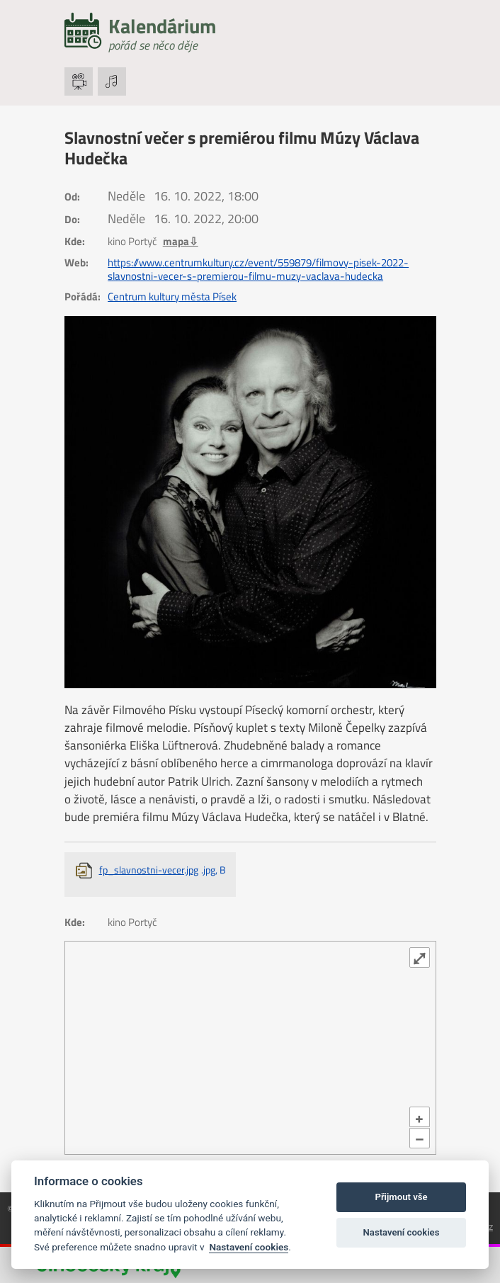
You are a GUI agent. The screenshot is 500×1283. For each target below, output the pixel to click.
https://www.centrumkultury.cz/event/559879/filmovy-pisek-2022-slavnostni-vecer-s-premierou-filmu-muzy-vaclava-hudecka (258, 269)
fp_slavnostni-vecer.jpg (162, 869)
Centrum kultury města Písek (172, 296)
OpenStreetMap (111, 1146)
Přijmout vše (401, 1197)
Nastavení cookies (248, 1247)
